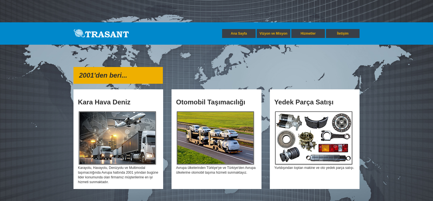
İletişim (342, 33)
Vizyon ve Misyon (273, 33)
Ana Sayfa (239, 33)
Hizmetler (308, 33)
